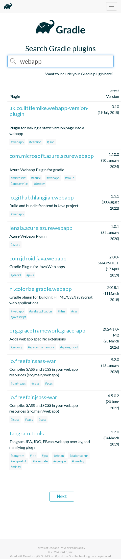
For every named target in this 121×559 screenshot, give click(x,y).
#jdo (33, 456)
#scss (49, 383)
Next (62, 496)
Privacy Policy (69, 548)
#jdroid (16, 275)
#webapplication (40, 311)
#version (35, 142)
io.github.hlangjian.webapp (41, 197)
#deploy (39, 184)
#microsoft (18, 178)
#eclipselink (19, 461)
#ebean (58, 456)
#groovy (16, 347)
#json (50, 142)
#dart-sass (18, 383)
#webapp (17, 142)
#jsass (15, 419)
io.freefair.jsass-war (33, 397)
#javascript (18, 317)
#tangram (17, 456)
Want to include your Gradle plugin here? (79, 73)
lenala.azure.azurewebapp (41, 227)
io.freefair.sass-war (32, 361)
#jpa (45, 456)
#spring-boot (69, 347)
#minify (16, 467)
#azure (36, 178)
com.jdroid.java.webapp (38, 258)
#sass (35, 383)
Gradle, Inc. (65, 552)
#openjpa (59, 461)
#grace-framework (41, 347)
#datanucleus (79, 456)
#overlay (78, 461)
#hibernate (40, 461)
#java (30, 275)
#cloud (69, 178)
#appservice (19, 184)
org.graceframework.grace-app (47, 330)
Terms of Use (45, 548)
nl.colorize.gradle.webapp (40, 288)
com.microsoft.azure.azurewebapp (51, 155)
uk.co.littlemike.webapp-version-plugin (49, 111)
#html (62, 311)
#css (74, 311)
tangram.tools (26, 433)
